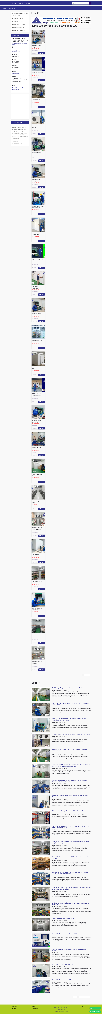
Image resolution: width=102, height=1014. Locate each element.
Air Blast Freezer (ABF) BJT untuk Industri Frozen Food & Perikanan (71, 734)
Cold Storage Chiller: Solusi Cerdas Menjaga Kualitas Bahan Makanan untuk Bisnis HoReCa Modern (71, 888)
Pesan (41, 53)
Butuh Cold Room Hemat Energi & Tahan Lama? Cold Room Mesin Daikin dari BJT (70, 704)
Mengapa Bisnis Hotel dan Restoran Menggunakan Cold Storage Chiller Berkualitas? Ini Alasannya (70, 873)
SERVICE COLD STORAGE (18, 27)
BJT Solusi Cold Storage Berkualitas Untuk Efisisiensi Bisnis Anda (70, 811)
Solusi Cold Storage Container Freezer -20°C (64, 933)
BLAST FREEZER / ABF (37, 340)
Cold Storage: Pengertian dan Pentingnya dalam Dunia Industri (69, 688)
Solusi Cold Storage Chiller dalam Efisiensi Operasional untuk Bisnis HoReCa (71, 857)
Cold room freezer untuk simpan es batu (63, 918)
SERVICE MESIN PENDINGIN (18, 30)
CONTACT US (11, 8)
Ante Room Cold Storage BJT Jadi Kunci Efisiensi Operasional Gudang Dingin (69, 750)
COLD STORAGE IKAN (37, 634)
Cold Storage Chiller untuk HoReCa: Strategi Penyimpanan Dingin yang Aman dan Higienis (70, 842)
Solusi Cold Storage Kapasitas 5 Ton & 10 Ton (65, 980)
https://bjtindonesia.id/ (17, 87)
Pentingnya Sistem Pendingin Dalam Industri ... (37, 181)
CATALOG (21, 3)
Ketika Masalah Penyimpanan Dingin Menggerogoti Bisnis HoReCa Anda (70, 796)
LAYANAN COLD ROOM (17, 18)
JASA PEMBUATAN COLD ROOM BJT (19, 127)
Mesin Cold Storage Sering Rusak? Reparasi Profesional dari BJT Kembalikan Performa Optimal (70, 719)
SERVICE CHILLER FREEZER (18, 24)
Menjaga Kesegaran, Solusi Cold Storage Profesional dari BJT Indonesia (69, 949)
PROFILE (4, 8)
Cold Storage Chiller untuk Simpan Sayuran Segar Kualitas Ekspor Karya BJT (70, 903)
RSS (82, 1006)
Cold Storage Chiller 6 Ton (38, 259)
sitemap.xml (87, 1006)
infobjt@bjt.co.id (16, 51)
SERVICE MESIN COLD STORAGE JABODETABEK (20, 138)
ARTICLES (28, 3)
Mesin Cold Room (36, 99)
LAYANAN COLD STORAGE (18, 21)
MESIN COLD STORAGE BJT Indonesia (17, 143)
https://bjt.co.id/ (16, 89)
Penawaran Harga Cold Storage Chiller (63, 964)
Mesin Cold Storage (36, 152)
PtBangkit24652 (15, 73)
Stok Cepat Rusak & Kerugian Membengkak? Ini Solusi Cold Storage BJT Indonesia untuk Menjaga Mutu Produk (71, 765)
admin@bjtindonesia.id (17, 50)
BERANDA (14, 3)
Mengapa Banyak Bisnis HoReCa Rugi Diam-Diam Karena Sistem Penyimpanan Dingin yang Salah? (70, 780)
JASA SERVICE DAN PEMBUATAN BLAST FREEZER (20, 14)
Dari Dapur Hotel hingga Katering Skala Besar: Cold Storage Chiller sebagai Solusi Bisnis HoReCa (71, 826)
